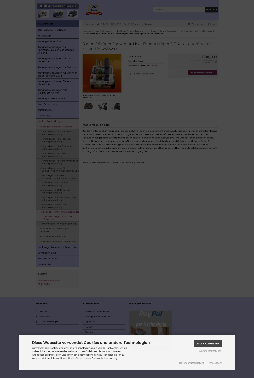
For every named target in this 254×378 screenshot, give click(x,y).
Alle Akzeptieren (207, 343)
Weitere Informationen (210, 351)
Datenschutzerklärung (191, 363)
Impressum (215, 363)
